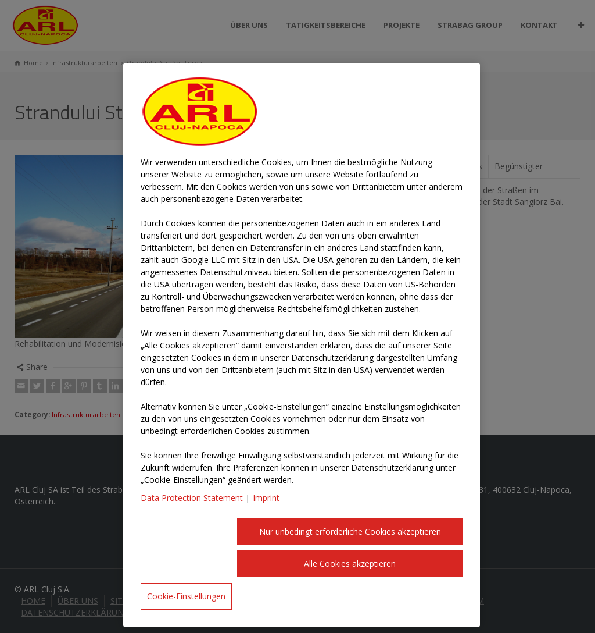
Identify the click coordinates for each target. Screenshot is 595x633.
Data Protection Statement (192, 497)
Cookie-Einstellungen (186, 596)
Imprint (266, 497)
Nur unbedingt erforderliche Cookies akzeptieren (350, 531)
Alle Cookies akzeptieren (350, 563)
